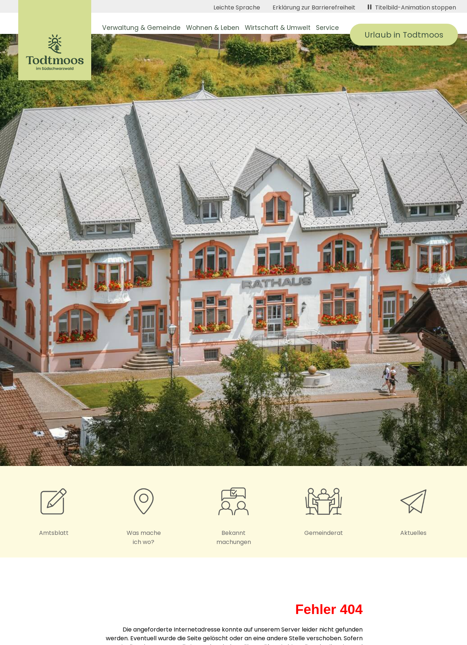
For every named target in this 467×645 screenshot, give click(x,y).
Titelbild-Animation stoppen (412, 7)
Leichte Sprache (236, 7)
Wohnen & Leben (212, 27)
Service (327, 27)
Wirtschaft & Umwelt (277, 27)
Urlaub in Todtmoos (403, 35)
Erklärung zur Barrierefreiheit (314, 7)
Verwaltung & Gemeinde (141, 27)
